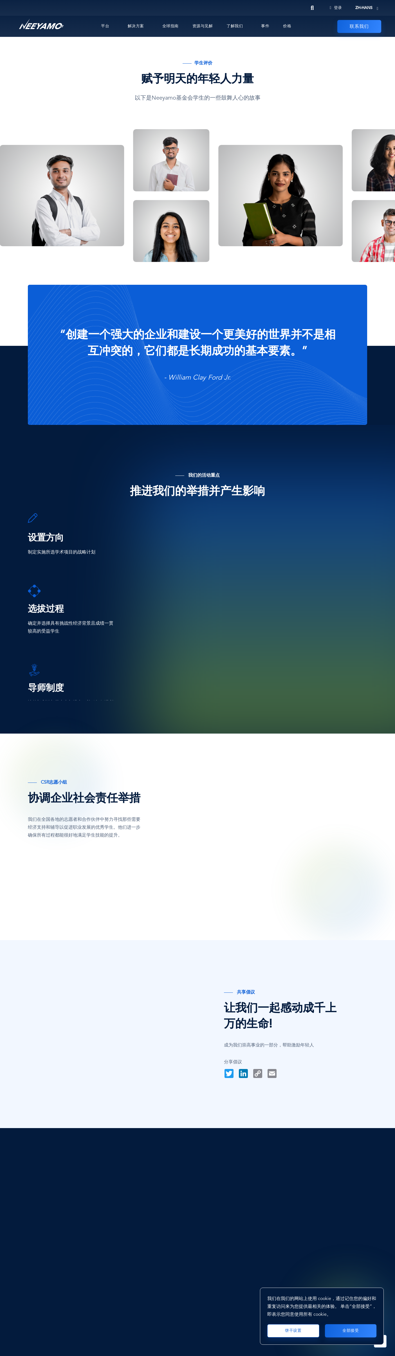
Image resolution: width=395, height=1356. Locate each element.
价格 (287, 26)
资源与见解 (202, 26)
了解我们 (234, 26)
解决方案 (136, 26)
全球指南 (170, 26)
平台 (105, 26)
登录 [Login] (336, 8)
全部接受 (350, 1331)
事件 (265, 26)
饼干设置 (293, 1331)
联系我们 (359, 26)
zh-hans (363, 8)
